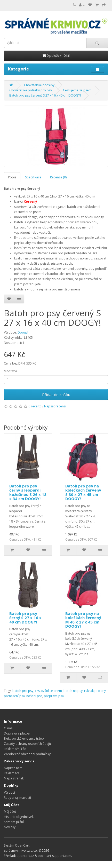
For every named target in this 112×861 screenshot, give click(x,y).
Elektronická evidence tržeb (24, 738)
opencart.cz (25, 856)
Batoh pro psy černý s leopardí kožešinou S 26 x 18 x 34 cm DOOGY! (27, 492)
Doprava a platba (17, 733)
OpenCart (22, 845)
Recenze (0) (58, 177)
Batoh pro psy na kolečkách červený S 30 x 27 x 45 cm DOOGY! (83, 492)
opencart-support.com (54, 856)
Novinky (9, 827)
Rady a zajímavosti (17, 797)
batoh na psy (73, 691)
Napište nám (13, 768)
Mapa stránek (14, 778)
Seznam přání (14, 822)
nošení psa (34, 696)
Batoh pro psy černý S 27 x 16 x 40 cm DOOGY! (25, 618)
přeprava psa (54, 696)
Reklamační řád (15, 749)
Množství (10, 371)
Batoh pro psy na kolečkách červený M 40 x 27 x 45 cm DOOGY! (83, 620)
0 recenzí (35, 406)
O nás (8, 728)
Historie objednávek (19, 817)
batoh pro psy (22, 691)
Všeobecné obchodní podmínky (27, 754)
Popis (12, 177)
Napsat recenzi (55, 406)
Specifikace (33, 177)
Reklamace (12, 773)
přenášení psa (14, 696)
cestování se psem (48, 691)
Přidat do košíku (56, 394)
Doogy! (23, 332)
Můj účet (10, 811)
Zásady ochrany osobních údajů (27, 743)
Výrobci (9, 792)
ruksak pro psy (95, 691)
